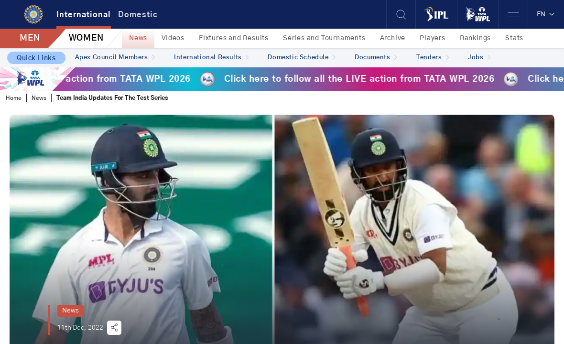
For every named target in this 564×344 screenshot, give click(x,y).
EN (546, 14)
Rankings (475, 38)
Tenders (432, 57)
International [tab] (83, 15)
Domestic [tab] (138, 15)
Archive (393, 38)
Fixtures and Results (234, 38)
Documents (376, 57)
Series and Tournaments (324, 38)
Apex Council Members (115, 57)
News (138, 38)
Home (14, 98)
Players (432, 38)
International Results (211, 57)
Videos (173, 38)
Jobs (479, 57)
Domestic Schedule (302, 57)
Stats (514, 38)
